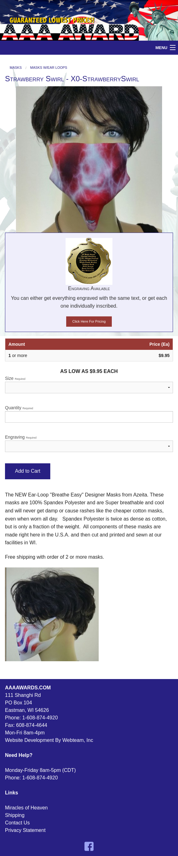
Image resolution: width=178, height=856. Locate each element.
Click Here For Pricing (89, 321)
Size (89, 384)
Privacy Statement (25, 830)
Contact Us (17, 822)
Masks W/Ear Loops (48, 67)
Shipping (14, 815)
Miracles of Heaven (26, 807)
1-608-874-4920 (40, 717)
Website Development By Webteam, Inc (49, 740)
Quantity (89, 414)
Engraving (89, 443)
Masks (16, 67)
